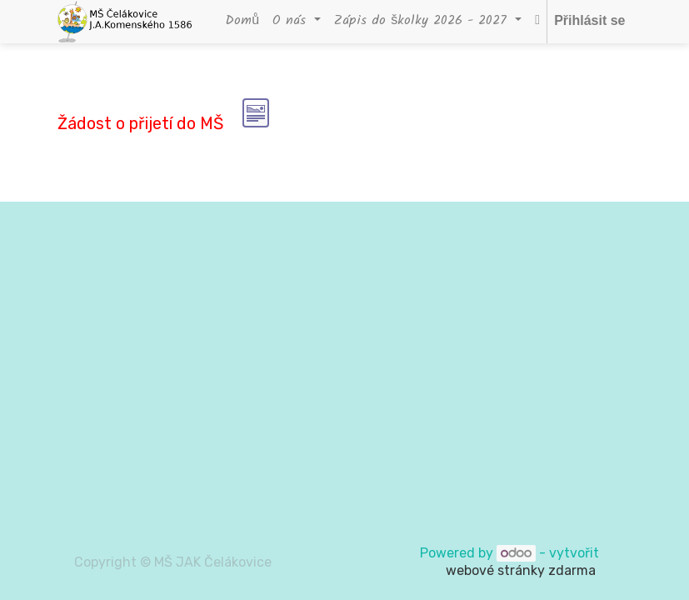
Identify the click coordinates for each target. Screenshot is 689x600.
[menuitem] (242, 21)
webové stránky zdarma (522, 570)
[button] (537, 21)
